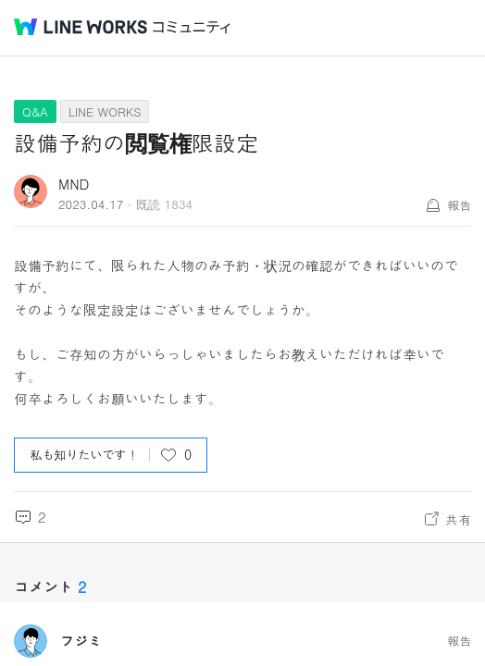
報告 (459, 205)
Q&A (35, 111)
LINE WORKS (105, 111)
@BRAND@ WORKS (80, 26)
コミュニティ (191, 27)
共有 (458, 519)
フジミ (81, 641)
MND (73, 183)
